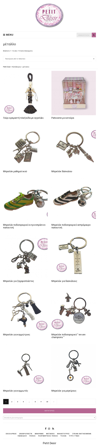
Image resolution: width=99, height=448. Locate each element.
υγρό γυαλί (74, 436)
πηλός (32, 436)
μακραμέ (39, 434)
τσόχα (63, 436)
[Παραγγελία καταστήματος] (49, 59)
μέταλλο (50, 434)
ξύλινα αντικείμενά (81, 434)
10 (47, 401)
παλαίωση (22, 436)
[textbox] (49, 418)
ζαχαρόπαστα (25, 434)
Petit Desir (49, 443)
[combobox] (49, 417)
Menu (8, 35)
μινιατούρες (63, 434)
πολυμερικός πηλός (48, 436)
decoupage (11, 434)
